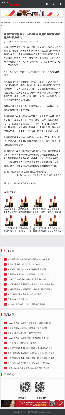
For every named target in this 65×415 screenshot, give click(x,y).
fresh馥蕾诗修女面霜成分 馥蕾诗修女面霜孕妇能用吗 (29, 353)
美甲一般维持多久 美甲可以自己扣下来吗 (24, 324)
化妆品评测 (6, 22)
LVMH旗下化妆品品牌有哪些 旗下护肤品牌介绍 (27, 309)
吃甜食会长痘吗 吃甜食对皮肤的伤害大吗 (39, 200)
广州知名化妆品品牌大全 (18, 329)
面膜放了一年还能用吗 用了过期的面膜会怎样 (42, 175)
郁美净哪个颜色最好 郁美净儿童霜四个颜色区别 (27, 299)
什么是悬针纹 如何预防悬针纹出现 (10, 219)
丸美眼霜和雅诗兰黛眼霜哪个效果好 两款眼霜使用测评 (30, 319)
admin (11, 42)
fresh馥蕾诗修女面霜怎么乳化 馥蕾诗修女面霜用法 (28, 368)
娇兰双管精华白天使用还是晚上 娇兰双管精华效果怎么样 (31, 314)
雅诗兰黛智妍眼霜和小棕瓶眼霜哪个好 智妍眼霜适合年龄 (39, 222)
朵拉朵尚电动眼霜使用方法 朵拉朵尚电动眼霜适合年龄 (30, 378)
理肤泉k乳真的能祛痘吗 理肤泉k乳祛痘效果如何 (27, 358)
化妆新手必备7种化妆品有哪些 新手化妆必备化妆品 (29, 289)
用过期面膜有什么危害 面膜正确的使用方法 (29, 172)
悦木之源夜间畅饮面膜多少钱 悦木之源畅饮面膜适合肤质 (31, 383)
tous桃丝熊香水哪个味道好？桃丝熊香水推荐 (26, 334)
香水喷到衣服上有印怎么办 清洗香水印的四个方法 (28, 304)
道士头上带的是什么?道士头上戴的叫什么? (25, 294)
